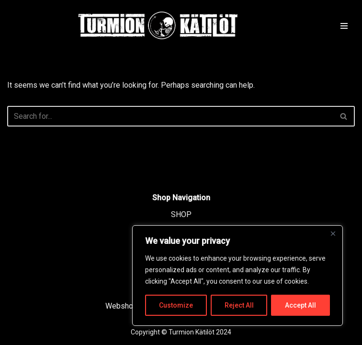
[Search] (170, 116)
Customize (176, 305)
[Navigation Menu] (344, 25)
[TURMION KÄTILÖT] (158, 25)
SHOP (181, 214)
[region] (237, 275)
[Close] (333, 233)
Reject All (239, 305)
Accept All (300, 305)
